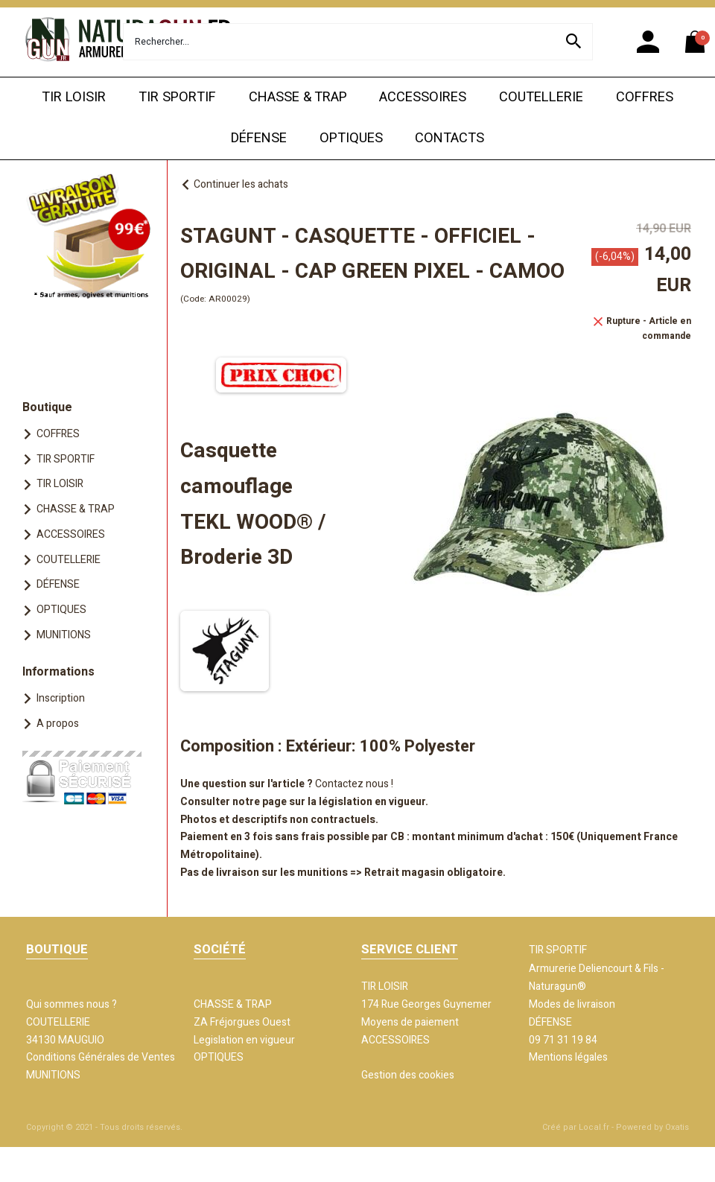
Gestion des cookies (407, 1075)
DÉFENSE (259, 138)
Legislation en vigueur (244, 1040)
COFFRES (644, 97)
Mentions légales (568, 1057)
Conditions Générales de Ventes (100, 1057)
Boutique (47, 407)
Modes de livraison (572, 1004)
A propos (57, 723)
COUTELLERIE (541, 97)
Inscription (60, 698)
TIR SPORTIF (177, 97)
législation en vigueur (372, 802)
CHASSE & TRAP (298, 97)
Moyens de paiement (410, 1022)
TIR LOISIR (74, 97)
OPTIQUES (351, 138)
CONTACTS (449, 138)
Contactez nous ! (354, 784)
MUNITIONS (63, 635)
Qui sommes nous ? (71, 1004)
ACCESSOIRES (422, 97)
